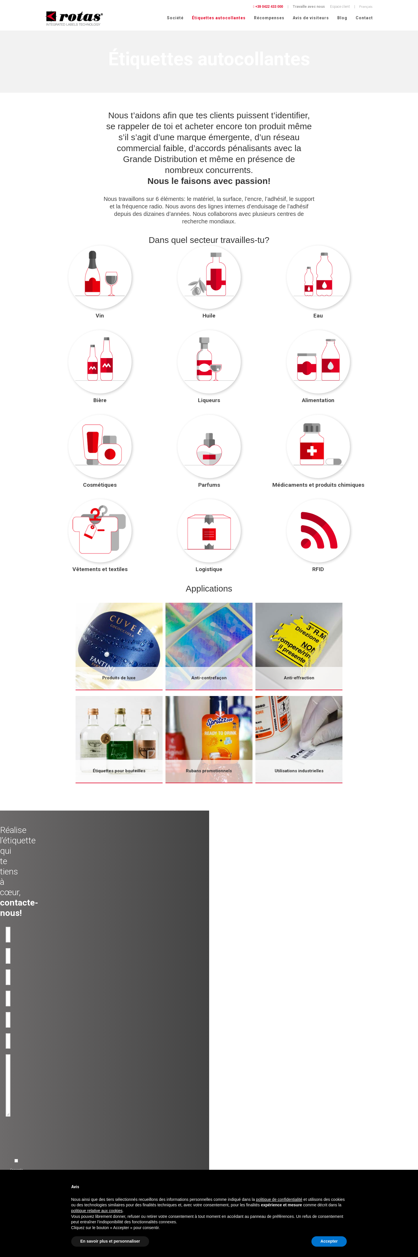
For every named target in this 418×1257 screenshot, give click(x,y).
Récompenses (269, 18)
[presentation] (163, 1007)
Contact (364, 18)
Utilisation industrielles (143, 1120)
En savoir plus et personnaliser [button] (110, 1241)
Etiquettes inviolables (142, 1134)
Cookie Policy (361, 1158)
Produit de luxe (137, 1113)
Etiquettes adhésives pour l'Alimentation (70, 1147)
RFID (129, 1154)
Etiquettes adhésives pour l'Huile (64, 1120)
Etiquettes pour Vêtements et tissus (67, 1168)
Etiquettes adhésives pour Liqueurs (66, 1140)
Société (175, 18)
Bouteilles (133, 1140)
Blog (342, 18)
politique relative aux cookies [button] (97, 1210)
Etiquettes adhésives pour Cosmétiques (70, 1154)
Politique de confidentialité (321, 1150)
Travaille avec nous (309, 7)
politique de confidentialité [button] (279, 1199)
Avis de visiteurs (311, 18)
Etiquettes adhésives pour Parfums (66, 1161)
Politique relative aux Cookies (323, 1158)
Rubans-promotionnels (143, 1147)
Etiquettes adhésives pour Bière (63, 1134)
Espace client (340, 7)
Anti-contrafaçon (138, 1127)
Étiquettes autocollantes (219, 18)
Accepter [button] (329, 1241)
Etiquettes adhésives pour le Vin (64, 1113)
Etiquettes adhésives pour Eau (62, 1127)
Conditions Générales (317, 1165)
